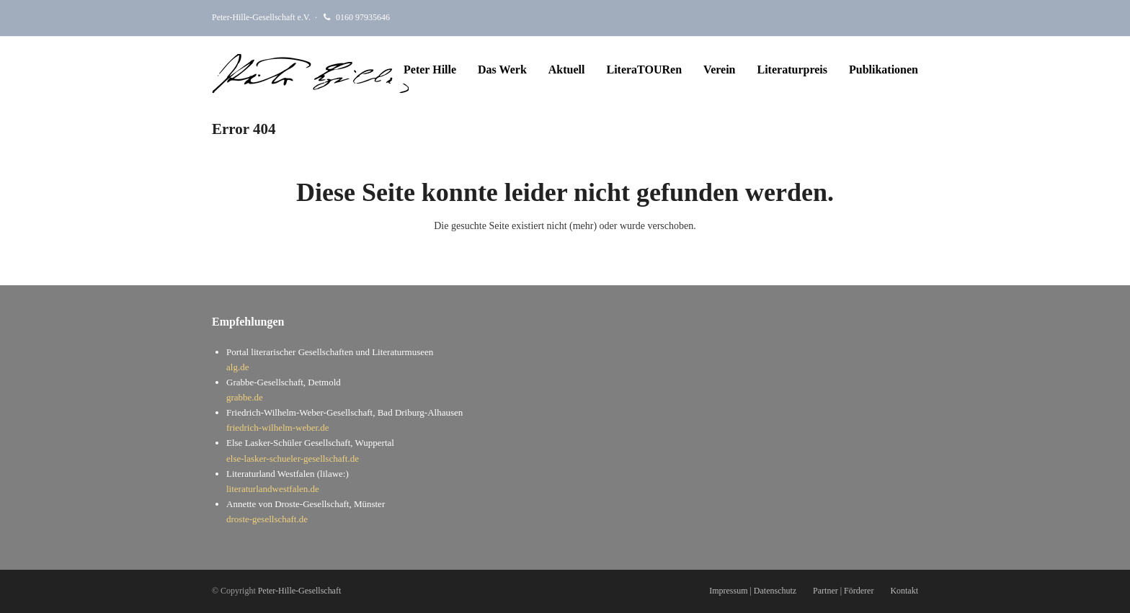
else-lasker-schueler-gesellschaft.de (292, 458)
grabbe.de (244, 397)
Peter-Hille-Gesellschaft (300, 591)
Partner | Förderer (843, 591)
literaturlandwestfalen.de (272, 488)
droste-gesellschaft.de (267, 519)
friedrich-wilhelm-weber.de (277, 427)
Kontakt (904, 591)
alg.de (237, 367)
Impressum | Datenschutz (752, 591)
